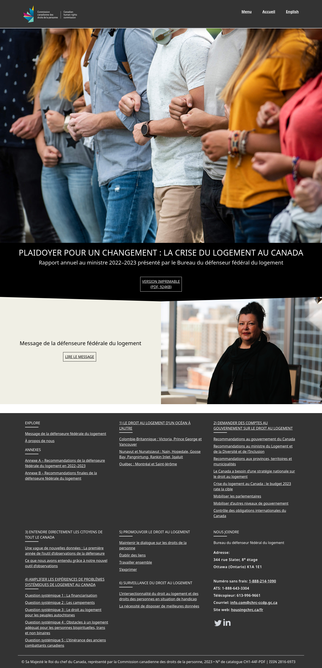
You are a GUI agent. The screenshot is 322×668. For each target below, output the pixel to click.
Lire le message (79, 356)
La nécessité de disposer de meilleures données (159, 606)
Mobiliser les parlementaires (237, 496)
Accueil (271, 11)
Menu (247, 11)
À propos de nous (40, 440)
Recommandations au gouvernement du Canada (254, 439)
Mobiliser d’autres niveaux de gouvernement (251, 503)
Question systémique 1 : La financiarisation (61, 595)
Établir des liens (132, 555)
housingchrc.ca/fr (247, 609)
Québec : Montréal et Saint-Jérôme (148, 464)
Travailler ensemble (135, 562)
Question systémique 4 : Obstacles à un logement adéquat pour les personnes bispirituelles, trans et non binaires (66, 627)
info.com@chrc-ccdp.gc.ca (254, 602)
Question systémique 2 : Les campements (60, 602)
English (295, 11)
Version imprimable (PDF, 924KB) (161, 284)
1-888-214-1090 (262, 581)
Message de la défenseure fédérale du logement (65, 433)
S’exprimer (128, 569)
